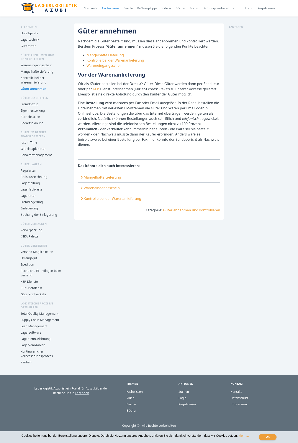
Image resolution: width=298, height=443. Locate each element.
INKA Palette (29, 236)
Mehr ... (244, 435)
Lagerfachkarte (31, 189)
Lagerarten (28, 196)
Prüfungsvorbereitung (219, 8)
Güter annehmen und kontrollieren (191, 210)
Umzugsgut (29, 258)
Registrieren (266, 8)
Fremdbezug (30, 104)
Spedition (27, 264)
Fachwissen (110, 8)
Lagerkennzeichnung (36, 339)
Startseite (91, 8)
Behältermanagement (36, 155)
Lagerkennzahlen (33, 345)
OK (268, 436)
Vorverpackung (31, 230)
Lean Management (34, 326)
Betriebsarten (30, 117)
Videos (166, 8)
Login (249, 8)
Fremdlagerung (32, 202)
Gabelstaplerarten (33, 149)
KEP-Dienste (29, 281)
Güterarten (28, 46)
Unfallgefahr (29, 33)
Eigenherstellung (33, 110)
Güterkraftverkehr (33, 294)
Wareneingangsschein (36, 65)
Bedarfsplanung (32, 123)
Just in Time (29, 142)
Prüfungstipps (147, 8)
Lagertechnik (30, 39)
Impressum (239, 404)
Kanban (26, 362)
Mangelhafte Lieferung (37, 71)
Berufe (128, 8)
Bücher (180, 8)
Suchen (183, 392)
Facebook (82, 393)
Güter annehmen (33, 89)
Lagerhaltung (30, 183)
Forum (194, 8)
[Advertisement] (253, 94)
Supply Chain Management (40, 320)
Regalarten (28, 170)
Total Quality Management (39, 313)
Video (130, 398)
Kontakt (236, 392)
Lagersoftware (31, 332)
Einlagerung (29, 208)
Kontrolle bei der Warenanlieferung (115, 60)
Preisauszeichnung (34, 177)
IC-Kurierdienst (31, 288)
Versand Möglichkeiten (37, 252)
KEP (96, 89)
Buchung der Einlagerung (39, 214)
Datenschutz (239, 398)
